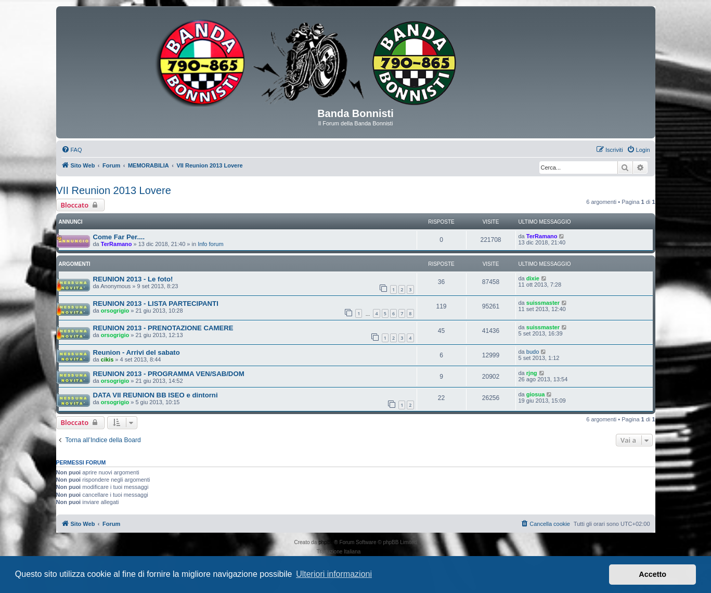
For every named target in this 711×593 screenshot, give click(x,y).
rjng (531, 373)
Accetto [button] (652, 574)
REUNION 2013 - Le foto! (133, 279)
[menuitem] (71, 150)
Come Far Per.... (119, 237)
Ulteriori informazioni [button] (334, 574)
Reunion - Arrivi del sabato (136, 352)
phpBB (326, 542)
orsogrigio (115, 310)
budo (532, 352)
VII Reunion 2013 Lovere (113, 190)
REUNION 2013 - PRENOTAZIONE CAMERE (163, 328)
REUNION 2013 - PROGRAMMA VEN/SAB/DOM (168, 374)
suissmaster (543, 303)
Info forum (211, 244)
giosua (535, 394)
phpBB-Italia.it (378, 552)
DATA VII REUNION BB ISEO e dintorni (155, 395)
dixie (532, 278)
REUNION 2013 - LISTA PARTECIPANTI (155, 303)
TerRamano (116, 244)
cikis (107, 359)
